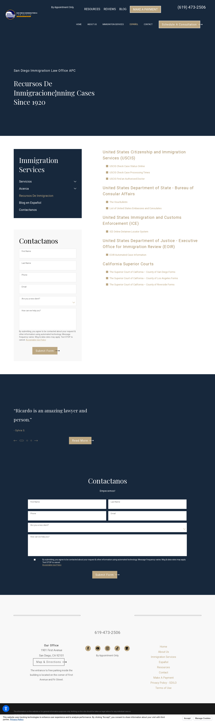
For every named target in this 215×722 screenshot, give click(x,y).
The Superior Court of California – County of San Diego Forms (142, 272)
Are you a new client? (31, 299)
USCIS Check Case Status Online (127, 166)
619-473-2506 (107, 632)
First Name (26, 251)
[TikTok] (117, 648)
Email (24, 287)
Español (163, 662)
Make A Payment (145, 9)
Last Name (26, 263)
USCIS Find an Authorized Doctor (127, 178)
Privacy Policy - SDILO (163, 682)
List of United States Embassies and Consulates (136, 208)
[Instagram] (107, 648)
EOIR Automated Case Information (128, 255)
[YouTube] (97, 648)
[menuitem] (79, 24)
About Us (163, 651)
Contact (163, 672)
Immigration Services (163, 657)
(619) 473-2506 (192, 7)
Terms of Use (163, 688)
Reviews (110, 9)
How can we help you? (31, 310)
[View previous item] (15, 440)
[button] (5, 708)
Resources (92, 9)
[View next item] (36, 440)
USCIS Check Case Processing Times (130, 172)
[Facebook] (88, 648)
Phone (24, 275)
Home (163, 646)
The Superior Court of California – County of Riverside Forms (142, 284)
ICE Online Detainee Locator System (129, 231)
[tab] (75, 181)
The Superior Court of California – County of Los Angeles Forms (144, 278)
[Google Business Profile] (127, 648)
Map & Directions (51, 662)
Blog (122, 9)
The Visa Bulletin (119, 202)
